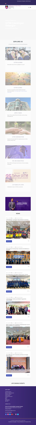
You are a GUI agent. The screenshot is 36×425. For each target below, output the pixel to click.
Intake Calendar (7, 395)
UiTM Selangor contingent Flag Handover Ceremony (17, 219)
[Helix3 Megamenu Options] (28, 7)
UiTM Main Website (8, 391)
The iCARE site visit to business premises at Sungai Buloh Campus (17, 355)
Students (23, 1)
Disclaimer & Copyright (12, 421)
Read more (9, 241)
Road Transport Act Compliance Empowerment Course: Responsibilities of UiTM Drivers (18, 325)
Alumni (29, 1)
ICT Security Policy (27, 421)
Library (6, 397)
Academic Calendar (8, 394)
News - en (13, 247)
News (6, 398)
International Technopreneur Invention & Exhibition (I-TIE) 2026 (17, 249)
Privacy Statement (20, 421)
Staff (27, 1)
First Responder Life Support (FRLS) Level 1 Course (17, 274)
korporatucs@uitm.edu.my (11, 410)
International (19, 1)
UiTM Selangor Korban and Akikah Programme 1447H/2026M (16, 299)
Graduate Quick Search (8, 396)
